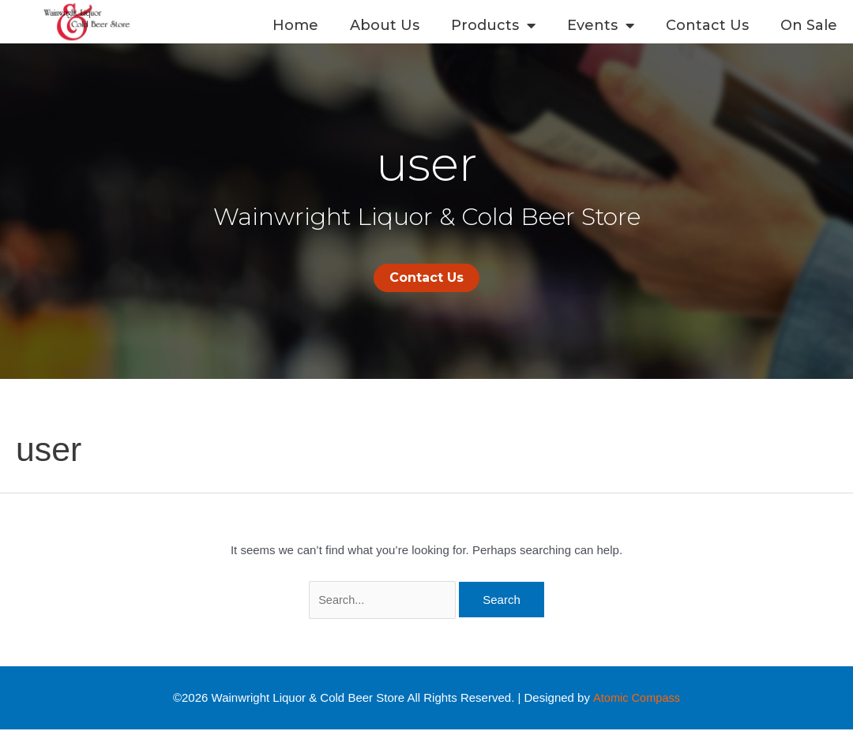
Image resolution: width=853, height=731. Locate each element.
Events (600, 25)
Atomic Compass (636, 698)
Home (295, 25)
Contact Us (707, 25)
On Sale (808, 25)
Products (493, 25)
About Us (384, 25)
